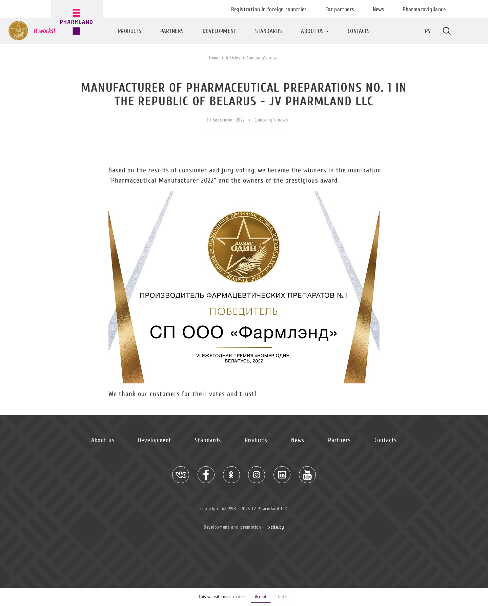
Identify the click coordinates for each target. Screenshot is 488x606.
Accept (261, 597)
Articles (233, 58)
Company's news (263, 58)
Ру (428, 31)
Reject (283, 597)
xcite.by (275, 527)
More (447, 30)
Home (214, 58)
